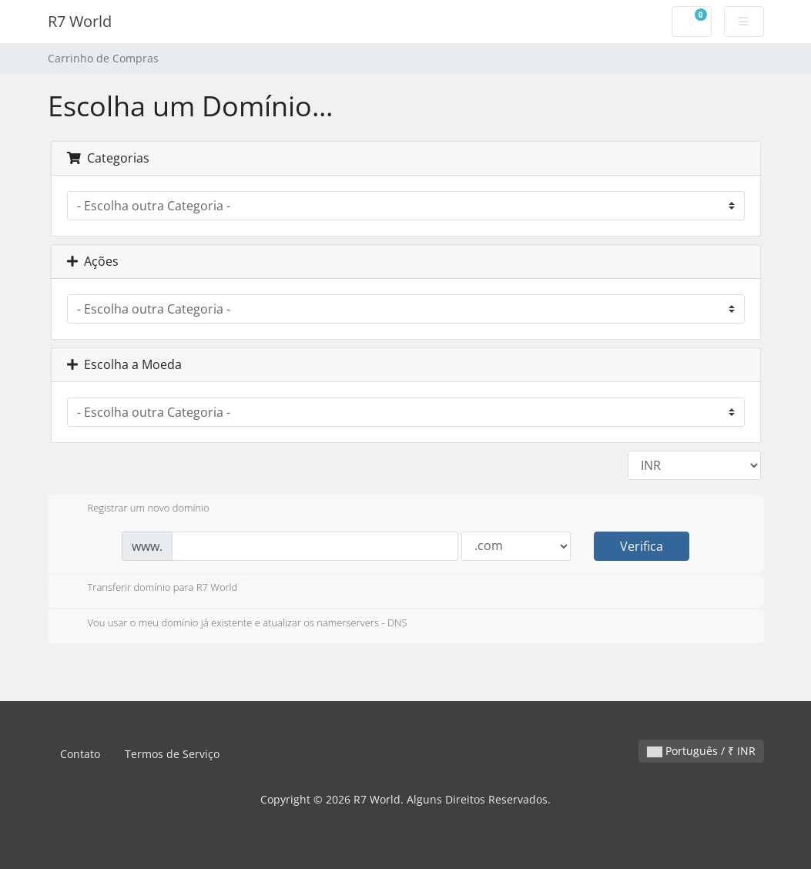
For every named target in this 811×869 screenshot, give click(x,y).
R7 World (80, 21)
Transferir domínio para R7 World (150, 588)
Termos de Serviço (172, 754)
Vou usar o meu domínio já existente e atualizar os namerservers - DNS (235, 624)
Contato (80, 754)
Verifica (641, 546)
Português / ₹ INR (701, 750)
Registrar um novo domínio (136, 509)
